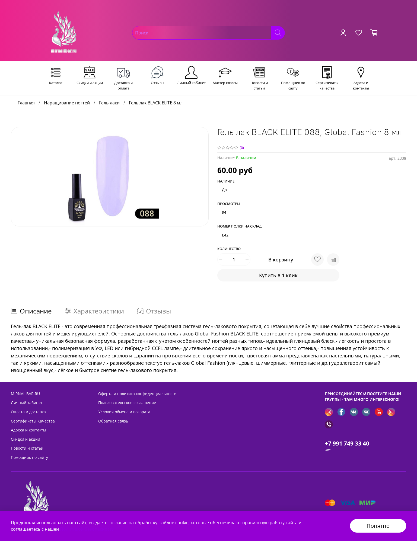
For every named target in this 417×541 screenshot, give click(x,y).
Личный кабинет (27, 402)
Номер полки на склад (239, 226)
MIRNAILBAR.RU (25, 393)
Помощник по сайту (29, 457)
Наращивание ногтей (67, 103)
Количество (229, 249)
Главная (26, 103)
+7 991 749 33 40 (347, 443)
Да (224, 189)
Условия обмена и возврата (124, 411)
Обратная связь (113, 421)
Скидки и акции (25, 439)
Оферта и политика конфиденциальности (137, 393)
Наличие (225, 181)
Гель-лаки (109, 103)
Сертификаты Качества (33, 421)
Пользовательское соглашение (127, 402)
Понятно (378, 525)
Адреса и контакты (28, 430)
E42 (225, 235)
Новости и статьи (27, 448)
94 (224, 212)
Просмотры (228, 204)
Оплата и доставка (28, 411)
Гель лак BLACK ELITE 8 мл (156, 103)
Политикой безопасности (87, 529)
